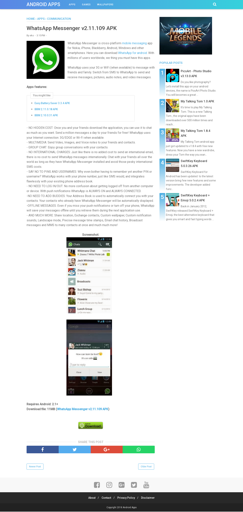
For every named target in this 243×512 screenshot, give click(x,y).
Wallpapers (105, 4)
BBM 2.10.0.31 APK (46, 115)
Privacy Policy (127, 498)
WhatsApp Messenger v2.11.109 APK (82, 409)
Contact (106, 498)
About (90, 498)
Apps (72, 4)
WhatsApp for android (132, 53)
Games (86, 4)
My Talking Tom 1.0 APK (197, 101)
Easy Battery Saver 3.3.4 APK (52, 103)
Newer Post (35, 466)
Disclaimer (149, 498)
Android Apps (43, 4)
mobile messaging (134, 43)
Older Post (146, 466)
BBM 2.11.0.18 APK (46, 109)
